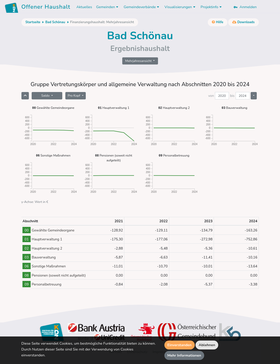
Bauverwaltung (234, 108)
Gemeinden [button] (108, 6)
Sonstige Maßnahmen (53, 155)
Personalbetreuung (174, 155)
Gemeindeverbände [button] (142, 6)
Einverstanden (179, 344)
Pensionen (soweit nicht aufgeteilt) (113, 157)
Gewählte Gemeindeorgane (53, 108)
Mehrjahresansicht (139, 61)
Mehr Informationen (184, 355)
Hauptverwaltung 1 (113, 108)
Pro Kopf (74, 95)
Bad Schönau (55, 22)
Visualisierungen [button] (180, 6)
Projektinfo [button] (212, 6)
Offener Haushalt (45, 8)
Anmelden (245, 6)
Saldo (46, 95)
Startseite (33, 22)
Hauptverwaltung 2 (174, 108)
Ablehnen (207, 344)
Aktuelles (84, 6)
